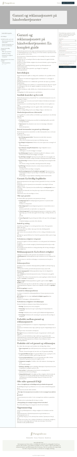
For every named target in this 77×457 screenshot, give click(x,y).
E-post (60, 46)
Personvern (41, 437)
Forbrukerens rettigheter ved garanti (7, 56)
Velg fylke (61, 39)
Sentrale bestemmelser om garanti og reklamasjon (8, 45)
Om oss (59, 2)
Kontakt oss (48, 437)
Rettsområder (29, 437)
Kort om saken (62, 54)
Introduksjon (4, 36)
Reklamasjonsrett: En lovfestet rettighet (7, 60)
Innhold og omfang (6, 53)
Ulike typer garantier (6, 51)
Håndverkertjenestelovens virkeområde (7, 41)
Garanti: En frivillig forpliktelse (5, 49)
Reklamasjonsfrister (6, 62)
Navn (60, 42)
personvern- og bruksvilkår (64, 64)
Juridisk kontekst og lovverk (7, 39)
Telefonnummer (62, 50)
